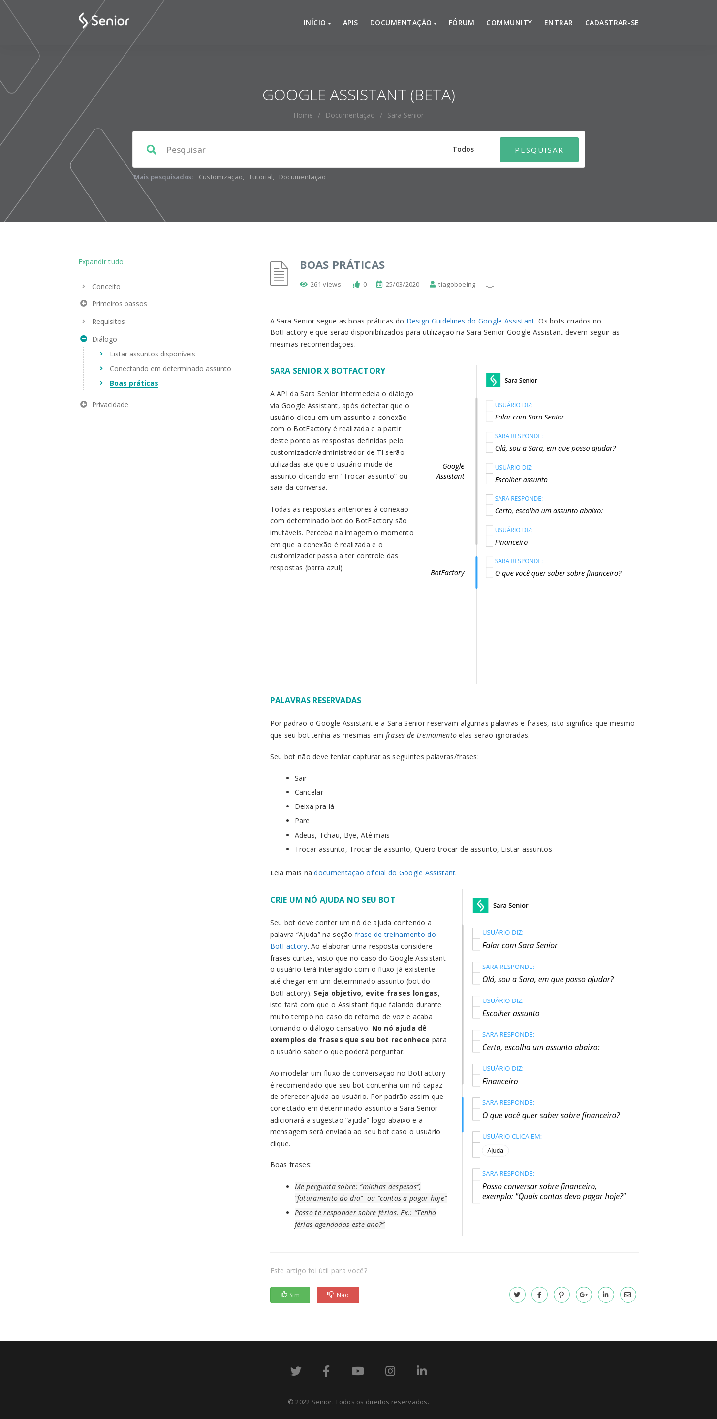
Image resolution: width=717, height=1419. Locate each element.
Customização (221, 176)
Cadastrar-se (612, 22)
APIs (350, 22)
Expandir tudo (101, 261)
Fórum (462, 22)
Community (509, 22)
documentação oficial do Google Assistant (384, 872)
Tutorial (261, 176)
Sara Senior (405, 115)
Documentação (403, 22)
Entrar (558, 22)
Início (317, 22)
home (303, 115)
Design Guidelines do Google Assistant (470, 320)
